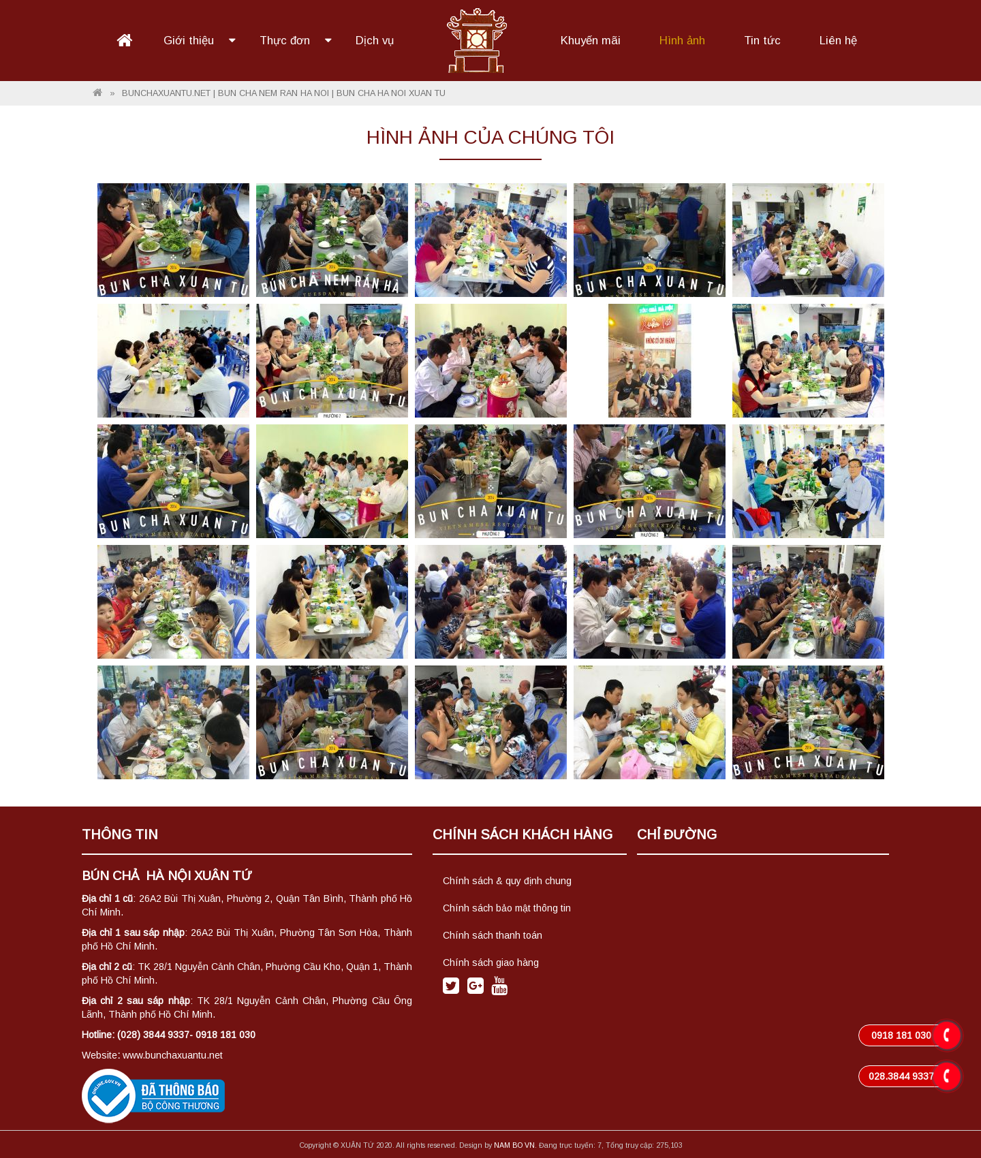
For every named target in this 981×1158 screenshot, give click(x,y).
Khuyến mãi (591, 40)
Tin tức (762, 40)
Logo (477, 39)
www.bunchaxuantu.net (173, 1055)
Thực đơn (286, 40)
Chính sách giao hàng (491, 962)
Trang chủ (124, 40)
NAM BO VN (514, 1145)
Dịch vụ (375, 40)
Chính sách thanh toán (492, 935)
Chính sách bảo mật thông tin (507, 908)
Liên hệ (838, 40)
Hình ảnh (682, 40)
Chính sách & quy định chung (507, 880)
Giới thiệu (190, 40)
